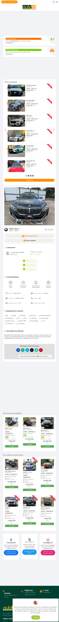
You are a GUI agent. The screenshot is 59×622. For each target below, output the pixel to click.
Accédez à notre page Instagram (48, 552)
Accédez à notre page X (30, 552)
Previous (6, 130)
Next (53, 130)
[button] (8, 206)
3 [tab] (30, 176)
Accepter (37, 616)
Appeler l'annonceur (29, 261)
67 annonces (36, 254)
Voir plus (29, 180)
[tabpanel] (29, 129)
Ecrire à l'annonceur (29, 265)
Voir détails (11, 446)
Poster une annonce (9, 2)
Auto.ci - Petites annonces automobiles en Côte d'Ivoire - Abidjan (29, 7)
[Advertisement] (29, 23)
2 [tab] (28, 176)
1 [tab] (26, 176)
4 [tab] (33, 176)
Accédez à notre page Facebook (11, 552)
